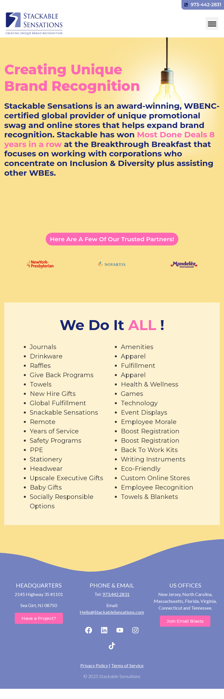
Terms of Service (127, 665)
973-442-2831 (202, 4)
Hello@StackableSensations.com (112, 612)
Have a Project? (39, 618)
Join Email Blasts (185, 621)
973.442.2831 (116, 594)
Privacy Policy (94, 665)
